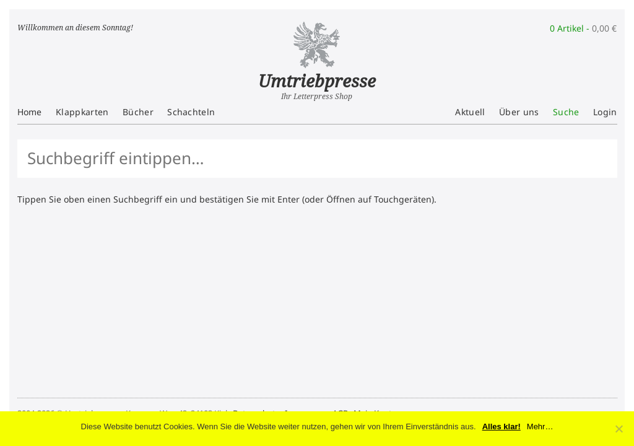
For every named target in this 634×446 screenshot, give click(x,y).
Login (605, 112)
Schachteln (191, 112)
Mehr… (540, 426)
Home (29, 112)
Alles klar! (501, 426)
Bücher (138, 112)
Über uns (519, 112)
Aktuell (470, 112)
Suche (566, 112)
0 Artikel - (583, 28)
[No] (618, 428)
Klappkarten (82, 112)
